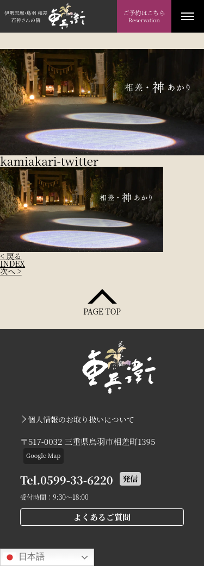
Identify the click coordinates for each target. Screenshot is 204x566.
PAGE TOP (102, 310)
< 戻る (11, 255)
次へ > (11, 271)
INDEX (12, 263)
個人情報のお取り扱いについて (81, 419)
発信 (130, 478)
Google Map (43, 455)
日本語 (24, 557)
